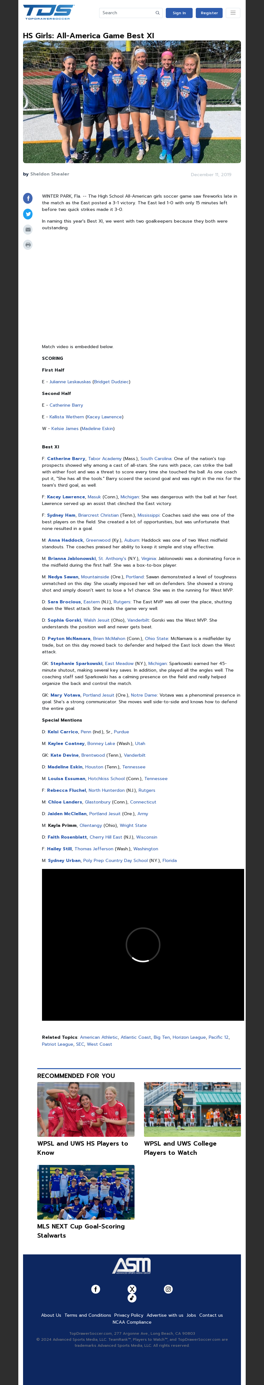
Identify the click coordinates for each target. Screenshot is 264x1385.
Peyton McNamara (69, 638)
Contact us (211, 1315)
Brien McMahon (109, 638)
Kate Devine (65, 755)
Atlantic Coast (136, 1037)
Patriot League (57, 1044)
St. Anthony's (112, 558)
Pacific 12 (219, 1037)
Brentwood (93, 755)
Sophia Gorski (64, 620)
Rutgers (122, 602)
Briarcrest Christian (98, 515)
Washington (145, 849)
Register (209, 13)
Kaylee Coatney (66, 743)
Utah (140, 743)
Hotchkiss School (106, 778)
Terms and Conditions (87, 1315)
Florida (170, 860)
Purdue (121, 732)
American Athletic (99, 1037)
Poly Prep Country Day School (115, 860)
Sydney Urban (64, 860)
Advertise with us (165, 1315)
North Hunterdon (107, 790)
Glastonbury (98, 802)
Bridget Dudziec (111, 382)
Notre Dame (144, 695)
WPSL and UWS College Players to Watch (180, 1148)
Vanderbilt (138, 620)
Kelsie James (65, 428)
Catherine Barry (66, 405)
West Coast (99, 1044)
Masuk (94, 497)
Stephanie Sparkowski (76, 663)
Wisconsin (146, 837)
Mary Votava (65, 695)
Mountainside (95, 577)
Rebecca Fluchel (66, 790)
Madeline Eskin (97, 428)
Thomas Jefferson (94, 849)
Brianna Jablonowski (72, 558)
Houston (94, 767)
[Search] (126, 13)
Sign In (179, 13)
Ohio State (156, 638)
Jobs (191, 1315)
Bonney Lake (101, 743)
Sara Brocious (64, 602)
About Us (51, 1315)
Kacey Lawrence (104, 417)
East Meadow (119, 663)
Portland (135, 577)
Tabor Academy (105, 458)
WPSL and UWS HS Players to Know (82, 1148)
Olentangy (91, 825)
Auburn (131, 540)
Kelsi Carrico (63, 732)
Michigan (130, 497)
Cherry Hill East (106, 837)
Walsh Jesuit (97, 620)
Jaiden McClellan (67, 813)
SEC (80, 1044)
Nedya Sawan (63, 577)
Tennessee (134, 767)
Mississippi (148, 515)
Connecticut (143, 802)
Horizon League (189, 1037)
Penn (86, 732)
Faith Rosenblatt (67, 837)
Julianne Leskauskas (70, 382)
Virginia (148, 558)
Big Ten (162, 1037)
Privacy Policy (128, 1315)
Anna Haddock (65, 540)
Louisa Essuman (66, 778)
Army (142, 813)
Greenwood (98, 540)
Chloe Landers (65, 802)
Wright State (133, 825)
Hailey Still (59, 849)
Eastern (92, 602)
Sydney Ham (61, 515)
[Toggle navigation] (233, 13)
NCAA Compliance (132, 1322)
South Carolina (156, 458)
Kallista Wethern (67, 417)
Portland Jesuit (98, 695)
